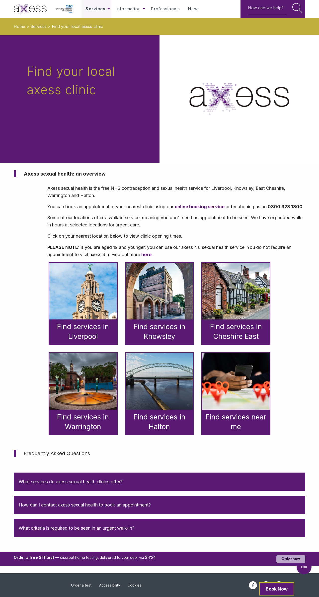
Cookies (135, 585)
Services (38, 26)
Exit (304, 567)
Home (19, 26)
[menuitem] (33, 9)
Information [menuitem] (128, 8)
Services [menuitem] (95, 8)
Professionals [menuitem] (165, 8)
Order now (291, 559)
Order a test (81, 585)
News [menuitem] (194, 8)
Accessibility (109, 585)
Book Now (277, 589)
